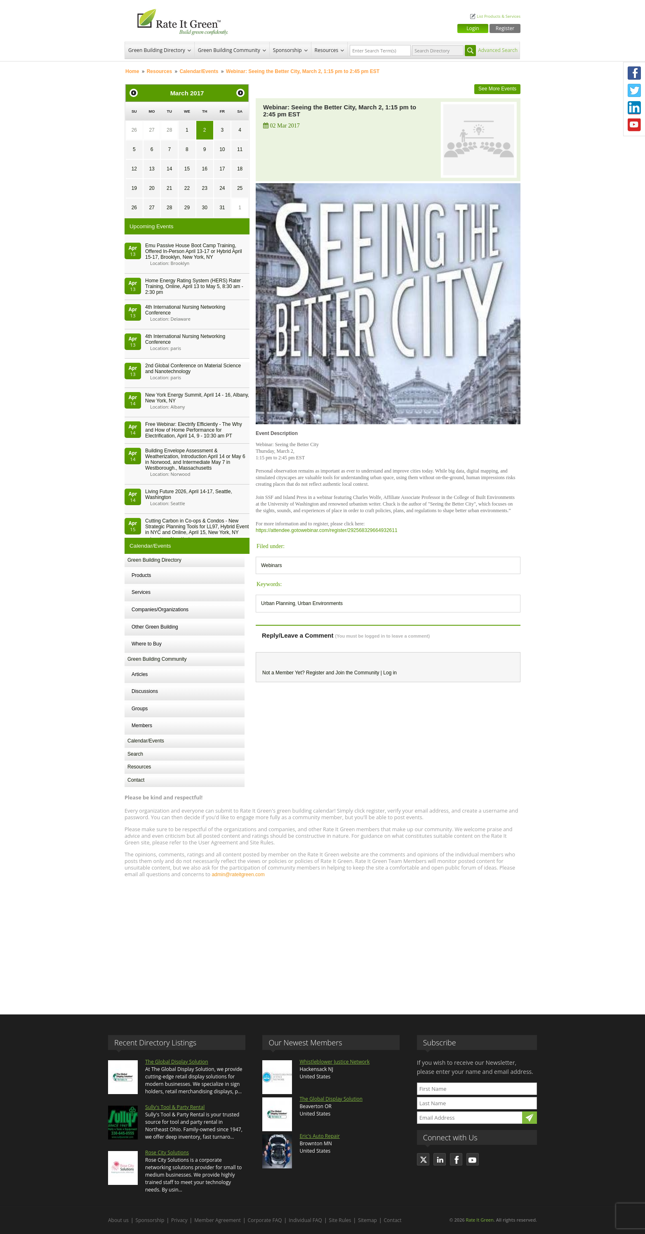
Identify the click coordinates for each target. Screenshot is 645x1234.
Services (141, 592)
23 (204, 188)
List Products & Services (498, 16)
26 (134, 130)
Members (142, 725)
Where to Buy (147, 644)
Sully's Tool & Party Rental (175, 1107)
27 (151, 130)
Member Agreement (217, 1220)
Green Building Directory (156, 50)
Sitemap (367, 1220)
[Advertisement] (322, 942)
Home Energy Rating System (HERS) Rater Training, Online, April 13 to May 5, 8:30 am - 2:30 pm (194, 286)
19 (134, 188)
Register (505, 28)
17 (222, 169)
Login (472, 28)
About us (118, 1220)
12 (134, 169)
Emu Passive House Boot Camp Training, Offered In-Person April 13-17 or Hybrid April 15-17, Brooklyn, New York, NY (193, 251)
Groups (140, 709)
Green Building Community (229, 50)
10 (222, 149)
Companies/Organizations (160, 609)
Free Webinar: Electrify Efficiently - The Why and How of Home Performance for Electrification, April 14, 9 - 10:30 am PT (193, 430)
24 (222, 188)
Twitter (634, 90)
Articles (140, 674)
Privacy (179, 1220)
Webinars (271, 565)
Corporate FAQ (265, 1220)
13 (151, 169)
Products (141, 575)
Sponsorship (287, 50)
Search (135, 754)
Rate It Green (479, 1220)
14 (169, 169)
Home (132, 71)
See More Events (497, 89)
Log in (390, 673)
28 (169, 130)
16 (204, 169)
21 (169, 188)
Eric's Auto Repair (319, 1135)
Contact (135, 780)
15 (187, 169)
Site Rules (340, 1220)
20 (151, 188)
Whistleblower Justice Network (334, 1061)
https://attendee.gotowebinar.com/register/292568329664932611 (327, 530)
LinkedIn (634, 107)
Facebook (634, 73)
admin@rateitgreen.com (238, 874)
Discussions (145, 691)
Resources (327, 50)
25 (239, 188)
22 (187, 188)
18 (239, 169)
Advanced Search (498, 50)
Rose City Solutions (167, 1152)
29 (187, 207)
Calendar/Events (198, 71)
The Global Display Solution (176, 1061)
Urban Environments (320, 603)
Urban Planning (278, 603)
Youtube (634, 125)
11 (239, 149)
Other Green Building (155, 627)
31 (222, 207)
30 (204, 207)
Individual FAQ (305, 1220)
